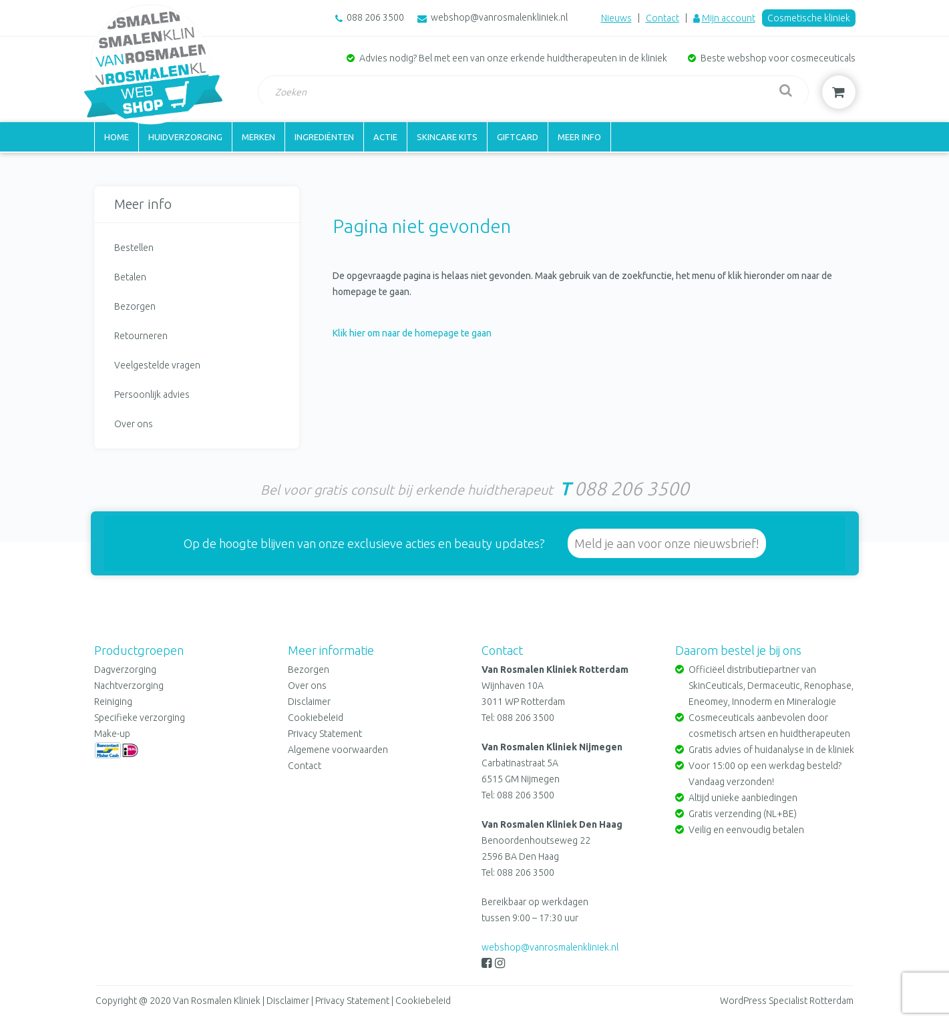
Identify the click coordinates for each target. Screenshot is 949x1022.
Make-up (112, 733)
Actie (385, 137)
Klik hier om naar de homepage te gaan (412, 333)
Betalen (130, 277)
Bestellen (134, 247)
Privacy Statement (325, 733)
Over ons (133, 424)
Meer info (579, 137)
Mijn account (728, 18)
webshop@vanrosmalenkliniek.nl (499, 17)
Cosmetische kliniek (808, 18)
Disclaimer (309, 701)
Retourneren (141, 335)
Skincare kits (447, 137)
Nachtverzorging (129, 685)
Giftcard (517, 137)
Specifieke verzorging (139, 717)
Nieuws (616, 18)
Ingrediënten (324, 137)
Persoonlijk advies (152, 394)
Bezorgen (135, 306)
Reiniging (113, 701)
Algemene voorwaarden (338, 749)
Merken (258, 137)
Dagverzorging (125, 669)
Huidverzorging (185, 137)
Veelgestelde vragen (157, 365)
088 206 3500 (375, 17)
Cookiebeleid (315, 717)
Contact (662, 18)
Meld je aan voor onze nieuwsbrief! (666, 543)
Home (116, 137)
